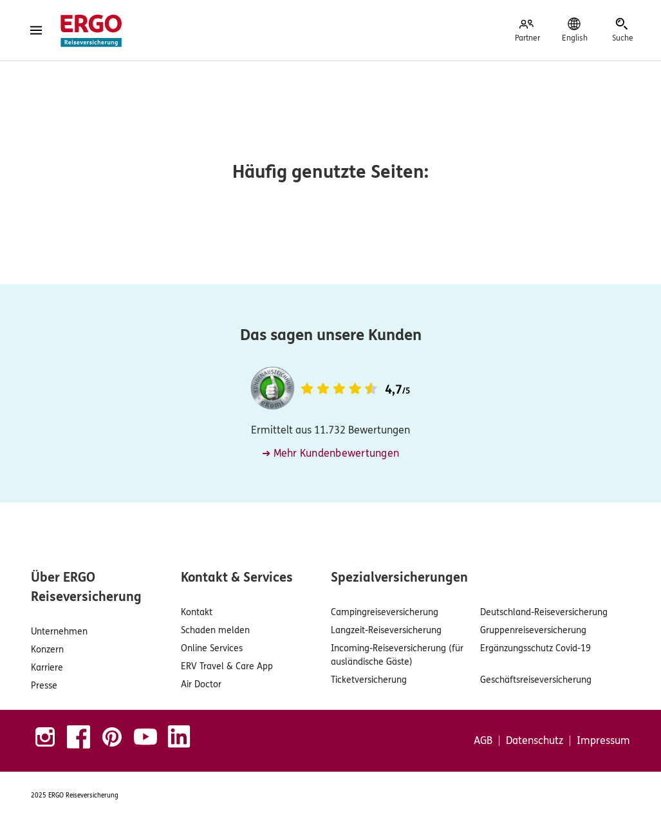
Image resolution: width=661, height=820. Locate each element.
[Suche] (622, 30)
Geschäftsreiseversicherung (535, 679)
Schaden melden (215, 630)
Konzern (47, 649)
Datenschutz (534, 741)
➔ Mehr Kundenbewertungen (330, 453)
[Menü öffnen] (36, 30)
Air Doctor (201, 684)
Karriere (47, 667)
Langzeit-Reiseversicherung (386, 630)
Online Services (212, 648)
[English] (575, 30)
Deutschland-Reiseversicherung (544, 612)
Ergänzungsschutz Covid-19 (535, 648)
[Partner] (527, 30)
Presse (44, 685)
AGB (483, 741)
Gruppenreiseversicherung (533, 630)
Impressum (603, 741)
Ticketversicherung (369, 679)
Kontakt (196, 612)
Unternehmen (59, 631)
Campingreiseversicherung (384, 612)
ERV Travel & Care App (227, 666)
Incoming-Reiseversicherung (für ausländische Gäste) (397, 655)
